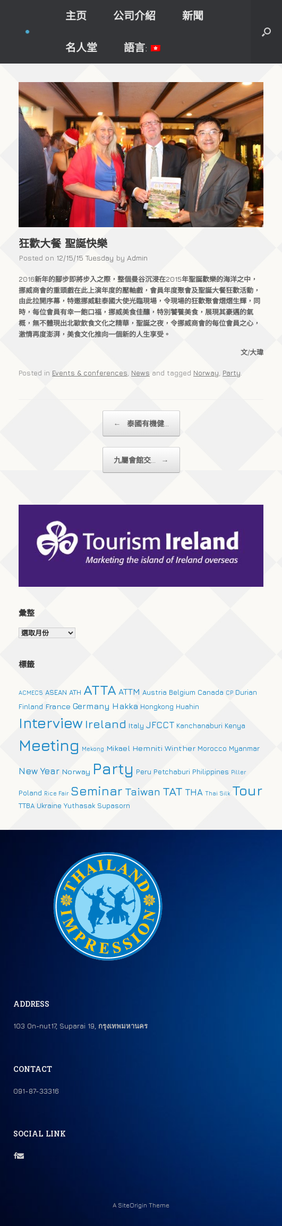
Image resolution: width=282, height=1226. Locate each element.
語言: (142, 47)
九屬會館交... (141, 460)
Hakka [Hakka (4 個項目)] (125, 706)
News (140, 373)
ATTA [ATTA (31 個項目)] (99, 690)
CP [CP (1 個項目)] (229, 693)
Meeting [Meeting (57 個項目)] (49, 745)
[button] (266, 32)
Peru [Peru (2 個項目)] (143, 771)
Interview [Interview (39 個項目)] (51, 722)
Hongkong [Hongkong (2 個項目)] (157, 706)
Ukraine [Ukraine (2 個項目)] (49, 805)
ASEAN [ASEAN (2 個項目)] (56, 692)
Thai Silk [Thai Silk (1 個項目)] (217, 793)
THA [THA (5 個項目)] (194, 792)
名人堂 (81, 47)
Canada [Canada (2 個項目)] (211, 692)
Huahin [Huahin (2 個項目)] (187, 706)
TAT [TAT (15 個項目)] (173, 791)
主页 (76, 16)
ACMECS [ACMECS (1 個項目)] (31, 693)
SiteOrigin (132, 1205)
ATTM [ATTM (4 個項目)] (129, 691)
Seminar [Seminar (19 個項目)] (97, 790)
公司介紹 (134, 16)
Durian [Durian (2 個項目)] (246, 692)
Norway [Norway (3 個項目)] (76, 771)
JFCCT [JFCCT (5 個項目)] (160, 725)
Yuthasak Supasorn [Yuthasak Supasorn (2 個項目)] (97, 805)
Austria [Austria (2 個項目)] (154, 692)
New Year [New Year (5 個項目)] (39, 771)
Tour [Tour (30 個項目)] (247, 790)
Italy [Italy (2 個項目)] (136, 725)
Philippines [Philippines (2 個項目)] (210, 771)
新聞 (192, 16)
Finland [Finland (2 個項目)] (31, 706)
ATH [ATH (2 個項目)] (75, 692)
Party (232, 373)
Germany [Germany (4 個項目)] (91, 706)
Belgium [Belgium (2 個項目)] (182, 692)
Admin (137, 257)
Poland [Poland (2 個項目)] (30, 793)
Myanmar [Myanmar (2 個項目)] (244, 748)
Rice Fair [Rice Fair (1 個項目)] (56, 793)
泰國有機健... (141, 423)
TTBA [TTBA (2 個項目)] (27, 805)
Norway (206, 373)
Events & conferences (89, 373)
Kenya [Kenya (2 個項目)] (235, 725)
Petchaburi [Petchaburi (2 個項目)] (171, 771)
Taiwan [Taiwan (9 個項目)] (142, 791)
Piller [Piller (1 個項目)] (238, 772)
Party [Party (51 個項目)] (113, 768)
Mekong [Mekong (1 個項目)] (93, 749)
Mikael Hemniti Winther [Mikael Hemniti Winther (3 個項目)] (150, 748)
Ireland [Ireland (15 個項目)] (105, 724)
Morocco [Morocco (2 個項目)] (212, 748)
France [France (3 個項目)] (58, 706)
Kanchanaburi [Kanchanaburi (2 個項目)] (199, 725)
